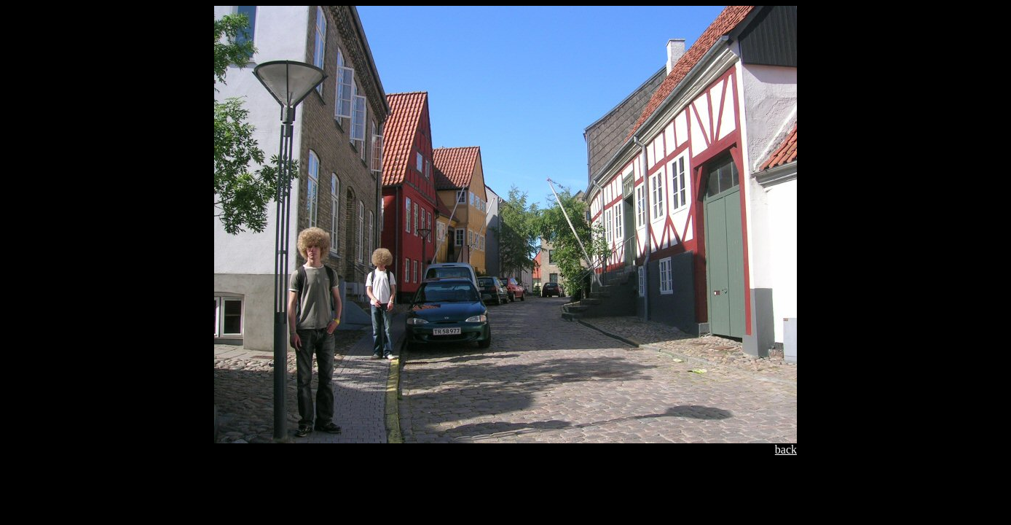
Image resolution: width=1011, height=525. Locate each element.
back (786, 449)
